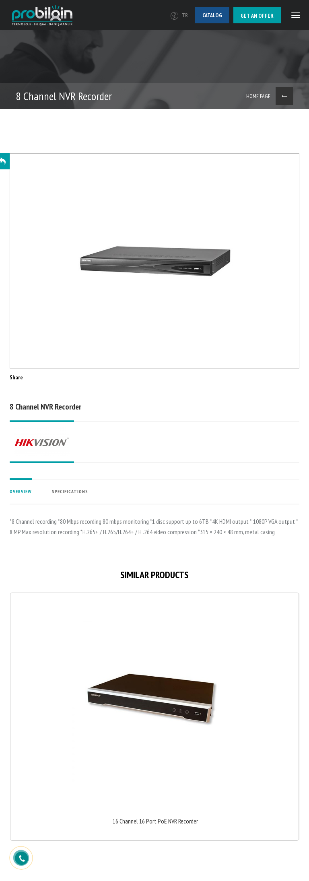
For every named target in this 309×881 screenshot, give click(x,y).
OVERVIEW (21, 491)
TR (179, 15)
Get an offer (257, 15)
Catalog (212, 15)
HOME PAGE (258, 96)
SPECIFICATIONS (70, 491)
